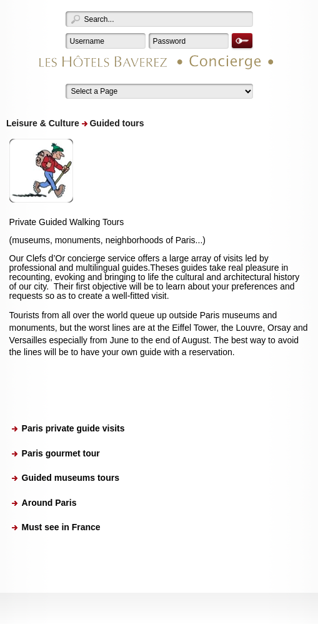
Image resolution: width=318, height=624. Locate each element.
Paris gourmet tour (61, 453)
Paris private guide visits (73, 428)
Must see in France (61, 527)
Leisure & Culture (42, 123)
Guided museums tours (70, 478)
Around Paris (49, 503)
